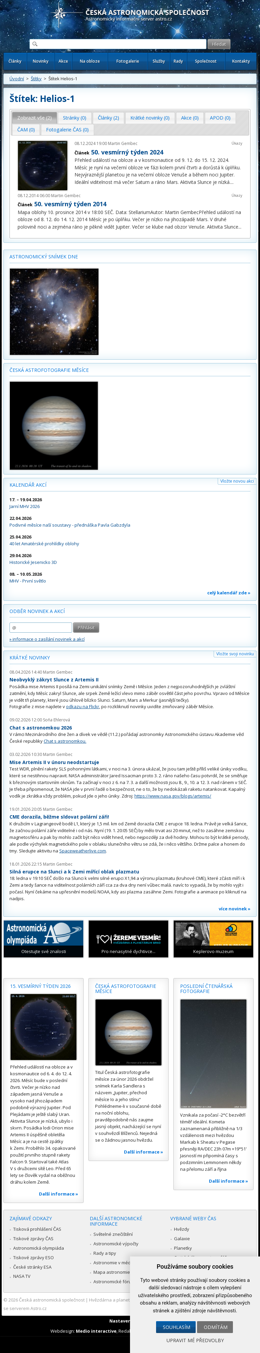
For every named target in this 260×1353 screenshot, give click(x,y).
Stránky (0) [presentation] (74, 117)
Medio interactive (96, 1331)
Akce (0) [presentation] (190, 117)
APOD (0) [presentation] (220, 117)
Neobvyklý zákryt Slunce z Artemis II (54, 679)
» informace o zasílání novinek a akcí (47, 639)
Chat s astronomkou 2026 (40, 727)
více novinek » (235, 909)
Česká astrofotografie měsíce (49, 370)
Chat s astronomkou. (65, 741)
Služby (159, 61)
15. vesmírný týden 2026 (40, 986)
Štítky (36, 79)
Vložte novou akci (237, 481)
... (232, 182)
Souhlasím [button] (176, 1327)
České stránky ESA (32, 1267)
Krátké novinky (29, 657)
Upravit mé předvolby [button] (195, 1340)
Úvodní (16, 79)
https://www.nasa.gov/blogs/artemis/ (172, 796)
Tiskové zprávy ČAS (33, 1238)
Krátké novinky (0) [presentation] (150, 117)
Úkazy (237, 143)
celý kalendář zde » (229, 593)
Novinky (40, 61)
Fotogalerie (127, 61)
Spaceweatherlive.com (82, 851)
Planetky (183, 1248)
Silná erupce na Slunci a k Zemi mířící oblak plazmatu (74, 871)
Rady (178, 61)
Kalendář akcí (27, 485)
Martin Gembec (122, 143)
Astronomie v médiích (115, 1263)
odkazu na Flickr (82, 706)
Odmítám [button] (216, 1327)
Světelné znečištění (113, 1234)
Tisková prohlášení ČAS (37, 1229)
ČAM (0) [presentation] (26, 129)
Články (14, 61)
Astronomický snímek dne (43, 256)
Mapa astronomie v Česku (120, 1272)
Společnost (206, 61)
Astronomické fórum (114, 1281)
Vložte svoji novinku (235, 654)
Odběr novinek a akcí (37, 611)
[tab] (34, 118)
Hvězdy (181, 1229)
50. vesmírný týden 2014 (70, 204)
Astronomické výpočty (115, 1244)
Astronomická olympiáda (38, 1248)
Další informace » (58, 1194)
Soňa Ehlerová (56, 720)
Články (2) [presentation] (108, 117)
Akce (63, 61)
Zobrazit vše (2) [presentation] (34, 117)
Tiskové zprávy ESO (33, 1257)
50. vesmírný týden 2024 (127, 152)
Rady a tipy (104, 1253)
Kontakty (241, 61)
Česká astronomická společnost (52, 1300)
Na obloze (90, 61)
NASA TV (21, 1276)
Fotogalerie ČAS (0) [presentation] (67, 129)
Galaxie (182, 1238)
